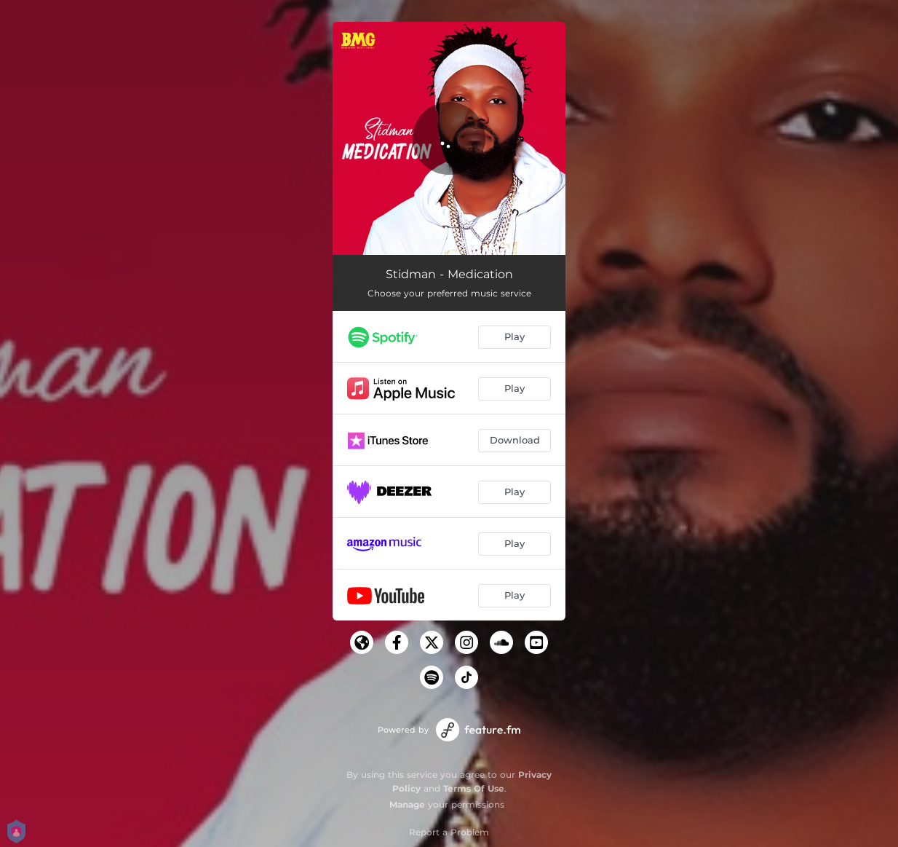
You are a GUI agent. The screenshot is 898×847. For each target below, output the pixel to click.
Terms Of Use (473, 788)
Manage (407, 804)
